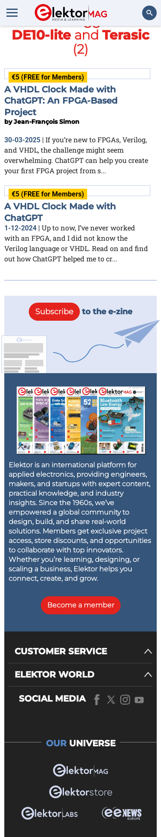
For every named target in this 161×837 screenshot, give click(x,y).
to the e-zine (80, 311)
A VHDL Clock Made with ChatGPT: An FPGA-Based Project (61, 100)
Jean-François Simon (46, 122)
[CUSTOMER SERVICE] (83, 651)
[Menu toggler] (12, 12)
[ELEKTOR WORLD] (83, 674)
